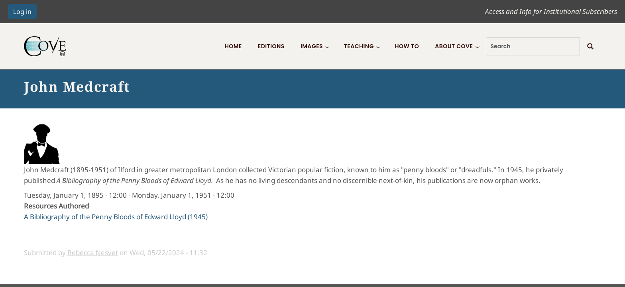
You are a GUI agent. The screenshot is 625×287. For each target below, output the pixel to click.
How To (407, 46)
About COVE (454, 46)
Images (312, 46)
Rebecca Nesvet (92, 252)
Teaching (359, 46)
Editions (271, 46)
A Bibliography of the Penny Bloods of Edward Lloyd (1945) (116, 216)
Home (233, 46)
